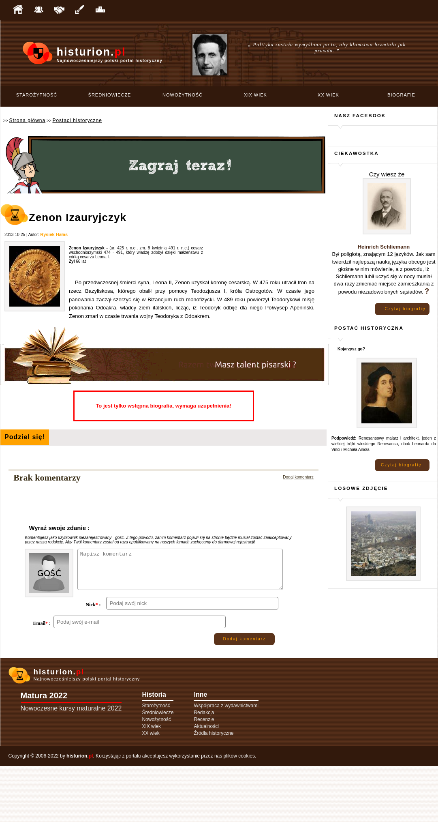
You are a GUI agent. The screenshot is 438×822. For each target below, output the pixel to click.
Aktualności (206, 782)
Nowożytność (182, 94)
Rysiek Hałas (54, 234)
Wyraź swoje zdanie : (59, 527)
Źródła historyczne (213, 789)
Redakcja (204, 768)
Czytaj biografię (405, 309)
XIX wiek (255, 94)
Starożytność (37, 94)
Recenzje (204, 775)
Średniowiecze (109, 94)
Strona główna (27, 120)
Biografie (401, 94)
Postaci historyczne (77, 120)
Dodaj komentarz (298, 477)
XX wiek (328, 94)
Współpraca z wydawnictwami (226, 761)
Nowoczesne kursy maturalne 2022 (71, 764)
